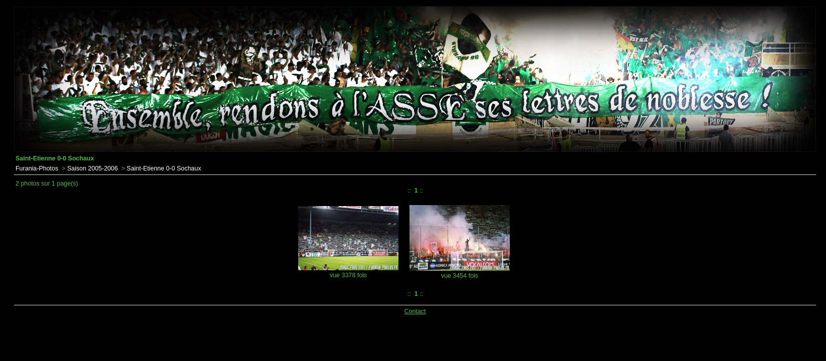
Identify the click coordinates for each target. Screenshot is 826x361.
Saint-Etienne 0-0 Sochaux (164, 168)
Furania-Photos (37, 168)
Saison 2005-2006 (92, 168)
